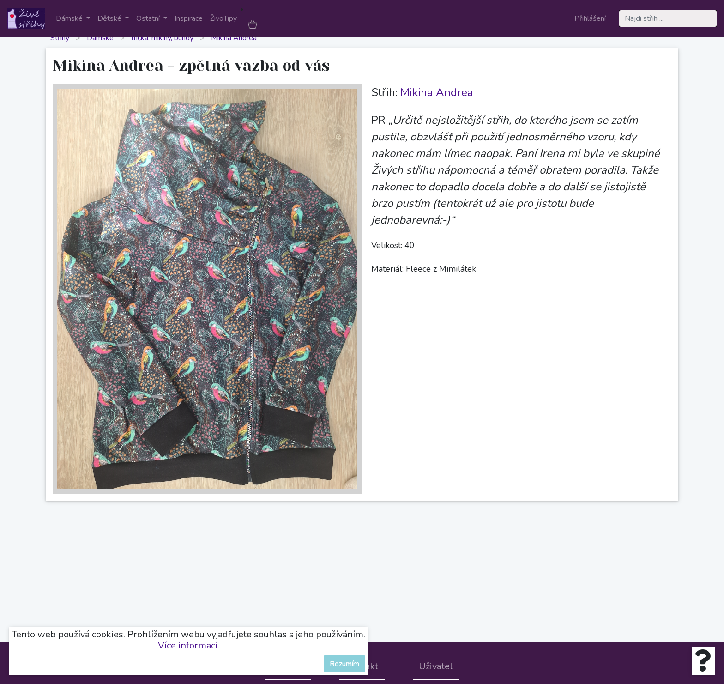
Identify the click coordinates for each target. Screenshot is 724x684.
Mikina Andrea (234, 38)
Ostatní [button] (149, 18)
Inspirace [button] (189, 18)
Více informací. (188, 645)
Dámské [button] (70, 18)
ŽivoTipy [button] (223, 18)
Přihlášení (590, 18)
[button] (253, 24)
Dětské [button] (110, 18)
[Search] (668, 18)
